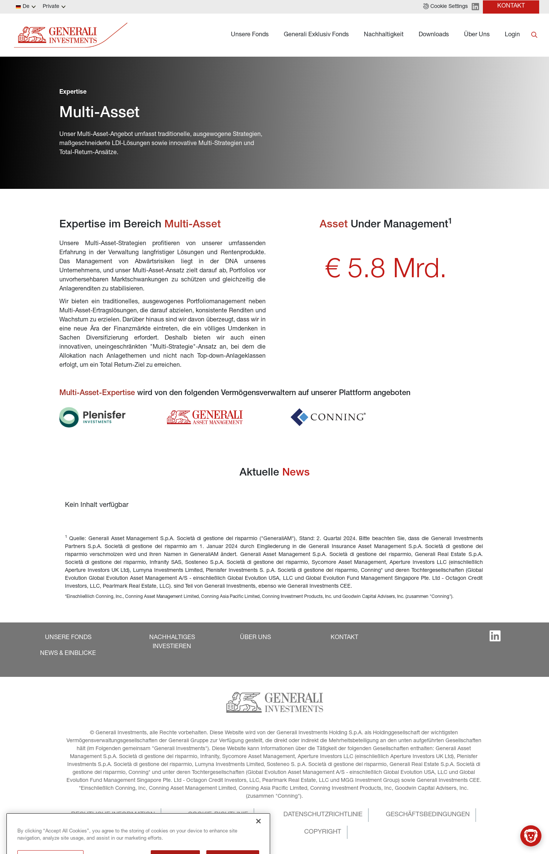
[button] (445, 7)
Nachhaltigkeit (384, 35)
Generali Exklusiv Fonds (316, 35)
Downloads (434, 35)
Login (512, 35)
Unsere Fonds (250, 35)
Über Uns (477, 35)
